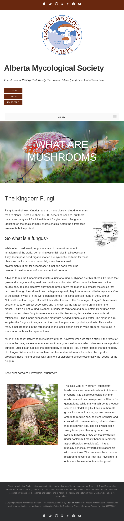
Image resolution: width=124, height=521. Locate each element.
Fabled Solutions (74, 503)
